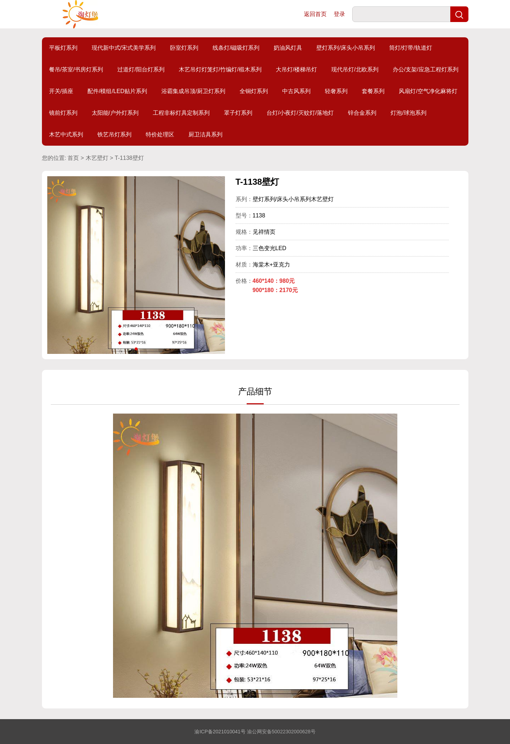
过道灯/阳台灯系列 (140, 69)
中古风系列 (296, 91)
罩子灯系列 (238, 113)
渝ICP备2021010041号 (219, 731)
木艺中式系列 (66, 134)
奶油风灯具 (288, 48)
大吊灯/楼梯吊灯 (296, 69)
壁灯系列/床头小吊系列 (345, 48)
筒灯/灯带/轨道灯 (410, 48)
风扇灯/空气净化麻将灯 (428, 91)
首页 (73, 158)
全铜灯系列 (254, 91)
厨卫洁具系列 (205, 134)
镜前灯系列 (63, 113)
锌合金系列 (362, 113)
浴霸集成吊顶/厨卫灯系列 (193, 91)
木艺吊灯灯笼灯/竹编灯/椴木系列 (220, 69)
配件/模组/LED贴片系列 (117, 91)
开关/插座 (61, 91)
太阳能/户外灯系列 (115, 113)
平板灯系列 (63, 48)
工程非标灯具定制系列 (181, 113)
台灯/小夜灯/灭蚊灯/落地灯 (300, 113)
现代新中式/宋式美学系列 (124, 48)
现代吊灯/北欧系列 (354, 69)
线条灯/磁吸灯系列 (236, 48)
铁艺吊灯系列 (114, 134)
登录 (339, 14)
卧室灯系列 (184, 48)
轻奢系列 (336, 91)
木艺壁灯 (97, 158)
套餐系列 (373, 91)
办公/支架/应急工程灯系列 (425, 69)
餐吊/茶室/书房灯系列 (76, 69)
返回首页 (315, 14)
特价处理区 (160, 134)
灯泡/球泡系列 (408, 113)
